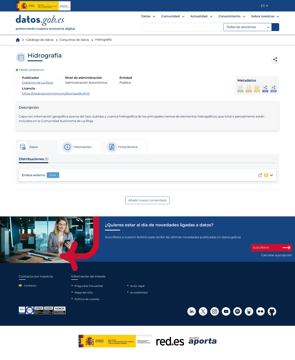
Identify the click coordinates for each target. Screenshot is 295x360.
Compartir (275, 59)
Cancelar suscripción (276, 255)
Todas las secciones (248, 27)
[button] (264, 6)
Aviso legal (137, 286)
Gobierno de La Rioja (37, 82)
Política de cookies (87, 299)
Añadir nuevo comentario (147, 200)
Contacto (30, 285)
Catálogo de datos (39, 40)
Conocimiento (229, 16)
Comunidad (170, 16)
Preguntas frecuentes (89, 286)
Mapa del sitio (84, 292)
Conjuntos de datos (74, 40)
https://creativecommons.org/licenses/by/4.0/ (56, 93)
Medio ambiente (31, 70)
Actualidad (199, 16)
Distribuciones (33, 159)
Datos (145, 16)
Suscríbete (271, 247)
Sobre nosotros (262, 16)
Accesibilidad (139, 292)
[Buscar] (275, 27)
